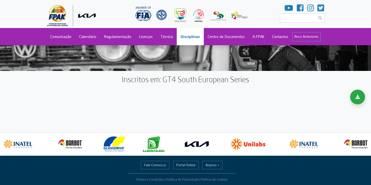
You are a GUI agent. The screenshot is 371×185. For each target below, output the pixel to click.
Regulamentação (117, 36)
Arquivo (211, 165)
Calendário (87, 36)
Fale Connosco (155, 165)
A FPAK (258, 36)
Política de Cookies (214, 179)
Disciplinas (190, 36)
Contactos (280, 36)
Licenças (146, 36)
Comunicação (60, 36)
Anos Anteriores (306, 36)
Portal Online (186, 165)
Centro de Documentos (226, 36)
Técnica (167, 36)
